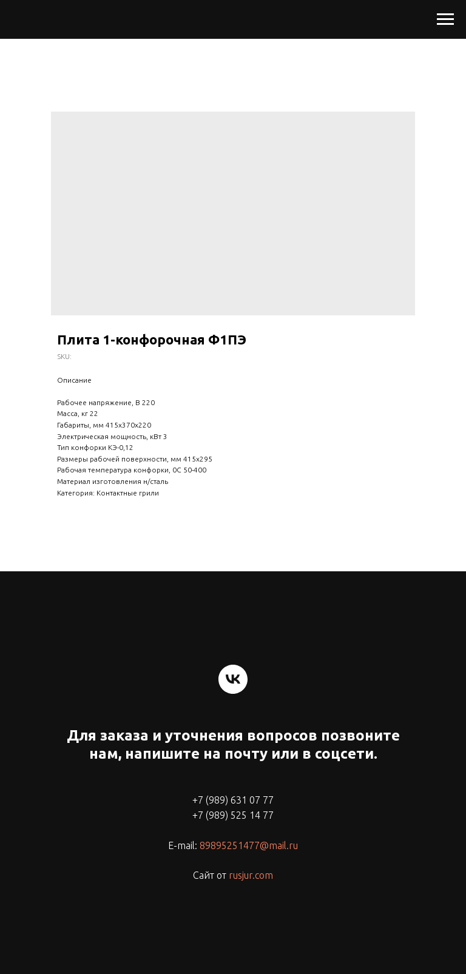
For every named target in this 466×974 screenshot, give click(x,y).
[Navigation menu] (445, 19)
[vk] (233, 679)
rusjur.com (251, 875)
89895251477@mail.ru (249, 845)
